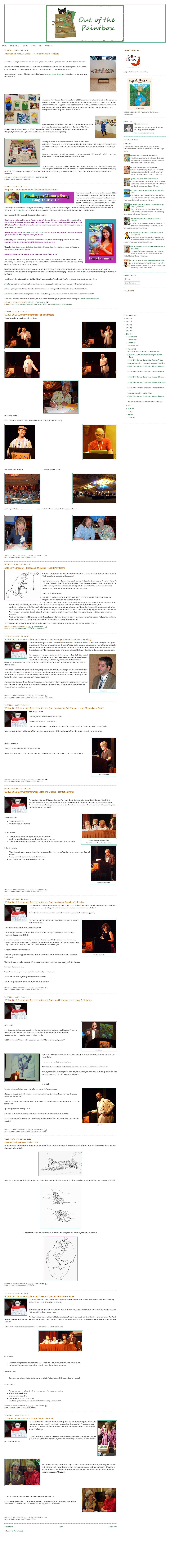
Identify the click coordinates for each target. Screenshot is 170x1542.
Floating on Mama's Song (29, 304)
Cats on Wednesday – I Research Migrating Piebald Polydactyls (34, 568)
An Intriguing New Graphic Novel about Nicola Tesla (147, 260)
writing (40, 781)
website (74, 220)
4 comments (39, 695)
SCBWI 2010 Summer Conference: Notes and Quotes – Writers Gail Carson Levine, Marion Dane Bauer (54, 708)
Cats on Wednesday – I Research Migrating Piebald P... (146, 363)
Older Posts (113, 1527)
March (130, 418)
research (41, 628)
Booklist (7, 284)
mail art (19, 179)
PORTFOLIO (14, 46)
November (131, 340)
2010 (128, 334)
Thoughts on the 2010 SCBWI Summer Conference (28, 1418)
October (131, 343)
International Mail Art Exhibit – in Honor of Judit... (144, 351)
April (129, 414)
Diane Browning (142, 124)
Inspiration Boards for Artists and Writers (143, 155)
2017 (128, 318)
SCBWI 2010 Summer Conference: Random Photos (29, 315)
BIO (40, 46)
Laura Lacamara (54, 304)
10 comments (40, 302)
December (131, 336)
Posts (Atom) (18, 1531)
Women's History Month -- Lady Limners (143, 167)
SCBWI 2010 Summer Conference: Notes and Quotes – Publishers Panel (39, 1296)
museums (26, 179)
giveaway (43, 304)
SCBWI (33, 557)
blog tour (15, 304)
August (130, 349)
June (130, 408)
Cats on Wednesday (18, 628)
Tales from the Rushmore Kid (37, 240)
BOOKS (25, 46)
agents (34, 697)
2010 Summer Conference (20, 557)
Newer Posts (8, 1527)
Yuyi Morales (20, 210)
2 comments (39, 1405)
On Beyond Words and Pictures (33, 232)
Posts (127, 279)
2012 (128, 328)
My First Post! (126, 144)
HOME (4, 46)
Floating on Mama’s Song (34, 208)
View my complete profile (144, 133)
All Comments (130, 283)
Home (61, 1527)
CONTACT (49, 46)
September (132, 346)
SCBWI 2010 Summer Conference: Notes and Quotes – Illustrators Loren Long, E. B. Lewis (48, 1000)
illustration (32, 628)
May (129, 411)
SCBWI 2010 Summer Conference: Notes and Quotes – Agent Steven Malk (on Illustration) (47, 639)
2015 (128, 321)
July (129, 405)
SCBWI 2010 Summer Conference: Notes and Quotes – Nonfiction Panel (39, 792)
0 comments (39, 177)
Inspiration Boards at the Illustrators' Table (143, 179)
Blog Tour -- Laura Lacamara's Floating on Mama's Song (31, 189)
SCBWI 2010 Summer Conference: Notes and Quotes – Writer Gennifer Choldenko (44, 902)
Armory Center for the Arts (55, 74)
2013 (128, 325)
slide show (14, 129)
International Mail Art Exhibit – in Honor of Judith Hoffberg (31, 54)
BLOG (34, 46)
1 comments (38, 555)
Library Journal (10, 294)
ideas (13, 179)
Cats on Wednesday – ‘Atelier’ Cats (21, 1142)
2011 (128, 331)
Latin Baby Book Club (33, 247)
